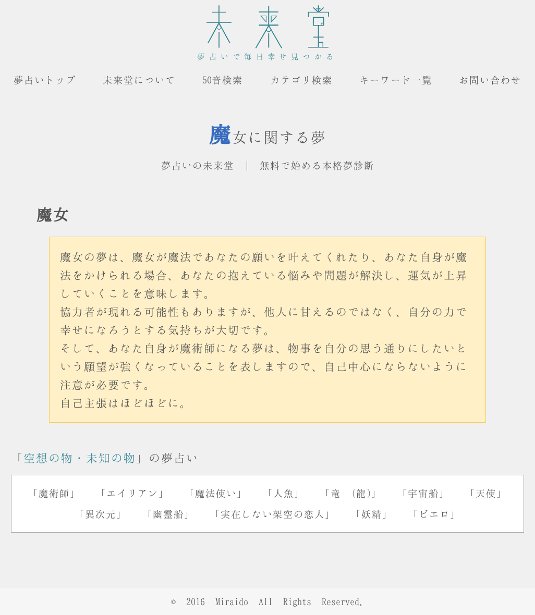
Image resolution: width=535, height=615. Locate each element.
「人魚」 (284, 493)
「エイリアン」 (132, 493)
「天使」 (486, 493)
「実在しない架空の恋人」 (272, 514)
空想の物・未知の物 (79, 457)
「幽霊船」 (168, 514)
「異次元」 (101, 514)
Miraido (231, 601)
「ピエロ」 (434, 514)
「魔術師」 (54, 493)
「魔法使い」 (216, 493)
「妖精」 (372, 514)
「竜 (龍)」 (351, 493)
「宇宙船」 (423, 493)
